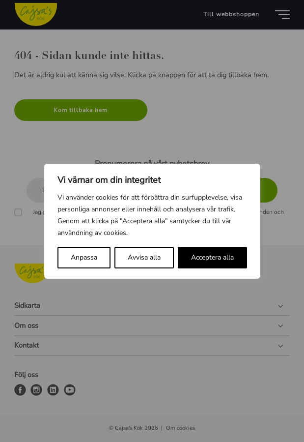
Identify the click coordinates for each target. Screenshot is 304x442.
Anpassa (84, 257)
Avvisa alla (144, 257)
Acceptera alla (212, 257)
